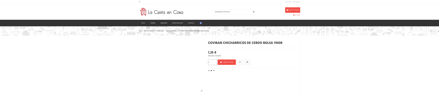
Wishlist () (288, 2)
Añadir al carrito (227, 62)
